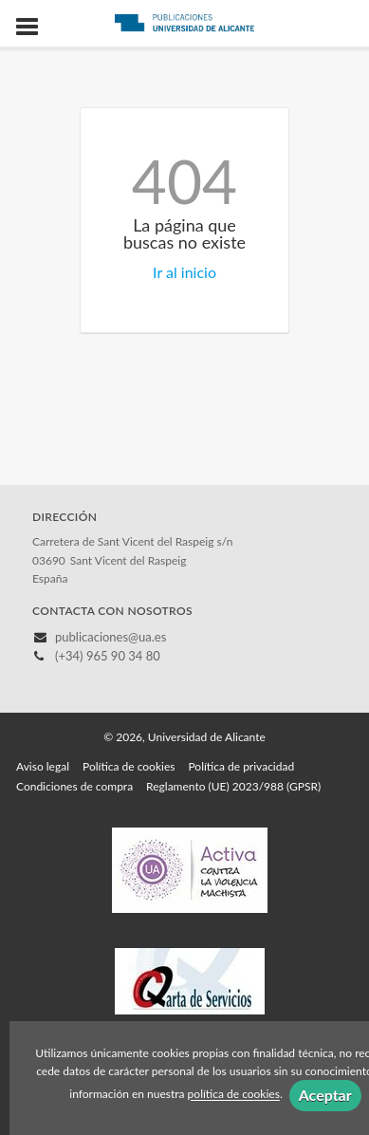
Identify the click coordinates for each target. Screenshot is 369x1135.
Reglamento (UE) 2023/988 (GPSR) (233, 786)
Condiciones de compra (74, 786)
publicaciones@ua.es (110, 636)
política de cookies (234, 1095)
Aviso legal (42, 766)
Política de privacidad (241, 766)
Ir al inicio (184, 272)
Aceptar (325, 1095)
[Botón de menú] (34, 27)
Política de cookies (129, 766)
